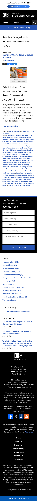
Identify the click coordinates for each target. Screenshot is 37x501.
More (27, 23)
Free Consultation (10, 200)
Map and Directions (18, 380)
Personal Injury (10, 262)
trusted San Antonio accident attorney (15, 177)
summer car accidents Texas (20, 169)
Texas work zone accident (25, 175)
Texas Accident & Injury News (18, 311)
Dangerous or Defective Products (16, 278)
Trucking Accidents (11, 290)
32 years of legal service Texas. (18, 135)
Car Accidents (14, 131)
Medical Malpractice (11, 294)
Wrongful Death (10, 268)
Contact (16, 23)
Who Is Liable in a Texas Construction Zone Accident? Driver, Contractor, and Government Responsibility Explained (17, 343)
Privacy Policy (18, 448)
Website (18, 441)
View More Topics (9, 300)
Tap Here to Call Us (18, 6)
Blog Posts (19, 459)
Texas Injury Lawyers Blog (18, 15)
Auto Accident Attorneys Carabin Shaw (18, 406)
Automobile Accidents (12, 275)
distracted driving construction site (14, 150)
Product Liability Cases (12, 287)
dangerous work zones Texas (22, 148)
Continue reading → (11, 126)
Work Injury (8, 284)
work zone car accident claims (19, 185)
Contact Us (18, 456)
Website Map (19, 452)
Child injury (8, 281)
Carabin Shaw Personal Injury (19, 140)
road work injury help (21, 165)
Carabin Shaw (25, 489)
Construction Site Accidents (14, 297)
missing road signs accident (16, 160)
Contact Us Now (18, 247)
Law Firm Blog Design (18, 498)
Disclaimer (18, 445)
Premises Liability (11, 271)
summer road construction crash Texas (15, 171)
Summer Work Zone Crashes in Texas (17, 56)
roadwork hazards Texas (10, 167)
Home (5, 23)
